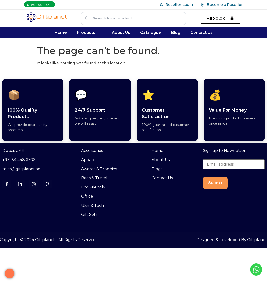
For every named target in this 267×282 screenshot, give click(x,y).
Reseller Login (176, 4)
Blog (175, 32)
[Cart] (220, 18)
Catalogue (150, 32)
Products (86, 32)
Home (60, 32)
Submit (215, 183)
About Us (121, 32)
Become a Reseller (221, 4)
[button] (89, 32)
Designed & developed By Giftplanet (231, 240)
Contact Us (201, 32)
